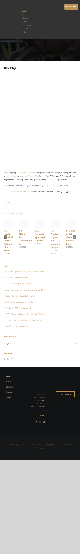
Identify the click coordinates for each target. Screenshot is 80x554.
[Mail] (12, 359)
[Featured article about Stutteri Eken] (71, 221)
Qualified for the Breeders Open (18, 326)
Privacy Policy (58, 444)
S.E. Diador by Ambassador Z (17, 277)
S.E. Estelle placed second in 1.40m (19, 302)
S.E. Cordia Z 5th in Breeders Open (19, 308)
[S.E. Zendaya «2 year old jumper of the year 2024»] (56, 221)
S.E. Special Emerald (27, 172)
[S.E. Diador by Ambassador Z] (24, 221)
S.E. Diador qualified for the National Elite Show (8, 240)
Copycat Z (32, 176)
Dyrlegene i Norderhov (19, 191)
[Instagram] (8, 359)
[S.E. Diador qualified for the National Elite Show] (9, 221)
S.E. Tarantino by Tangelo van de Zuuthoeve (23, 320)
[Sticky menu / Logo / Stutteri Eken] (8, 3)
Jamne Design (45, 444)
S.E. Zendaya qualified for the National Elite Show (25, 314)
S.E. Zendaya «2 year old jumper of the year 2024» (26, 290)
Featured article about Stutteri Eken (70, 237)
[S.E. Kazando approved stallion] (40, 221)
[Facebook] (5, 359)
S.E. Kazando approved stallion (18, 283)
